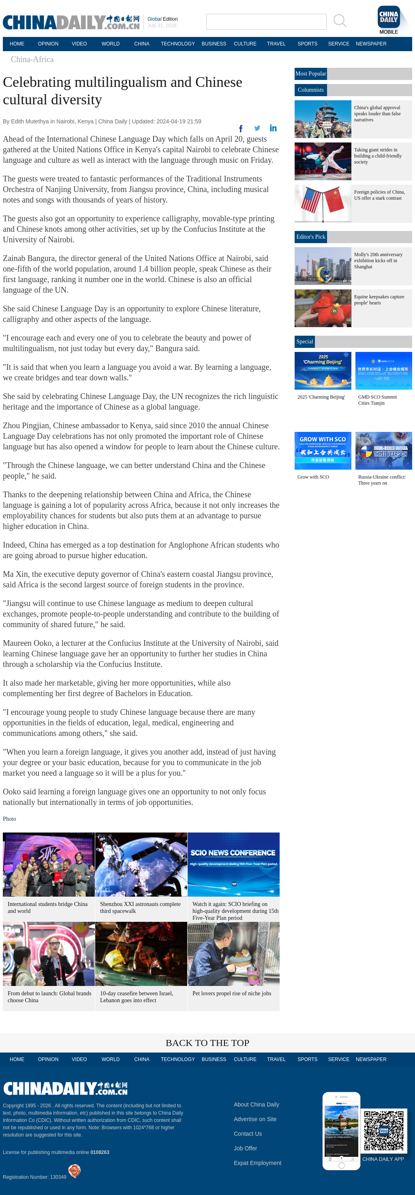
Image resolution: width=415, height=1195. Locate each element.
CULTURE (245, 44)
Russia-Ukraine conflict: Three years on (382, 480)
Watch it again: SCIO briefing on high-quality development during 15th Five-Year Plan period (236, 911)
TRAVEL (276, 44)
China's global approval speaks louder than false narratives (377, 114)
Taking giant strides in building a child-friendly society (378, 156)
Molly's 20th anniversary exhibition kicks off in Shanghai (378, 261)
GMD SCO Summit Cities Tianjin (377, 400)
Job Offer (245, 1148)
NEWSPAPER (370, 44)
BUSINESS (214, 44)
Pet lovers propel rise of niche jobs (232, 993)
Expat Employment (258, 1163)
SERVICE (338, 44)
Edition (163, 19)
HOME (17, 44)
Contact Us (248, 1133)
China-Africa (32, 59)
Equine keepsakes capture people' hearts (379, 300)
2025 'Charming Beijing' (321, 397)
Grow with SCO (313, 477)
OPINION (48, 44)
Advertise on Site (255, 1119)
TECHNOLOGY (178, 44)
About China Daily (256, 1104)
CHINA (141, 44)
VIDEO (79, 44)
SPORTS (307, 44)
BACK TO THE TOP (208, 1043)
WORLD (111, 44)
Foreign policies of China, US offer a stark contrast (379, 195)
